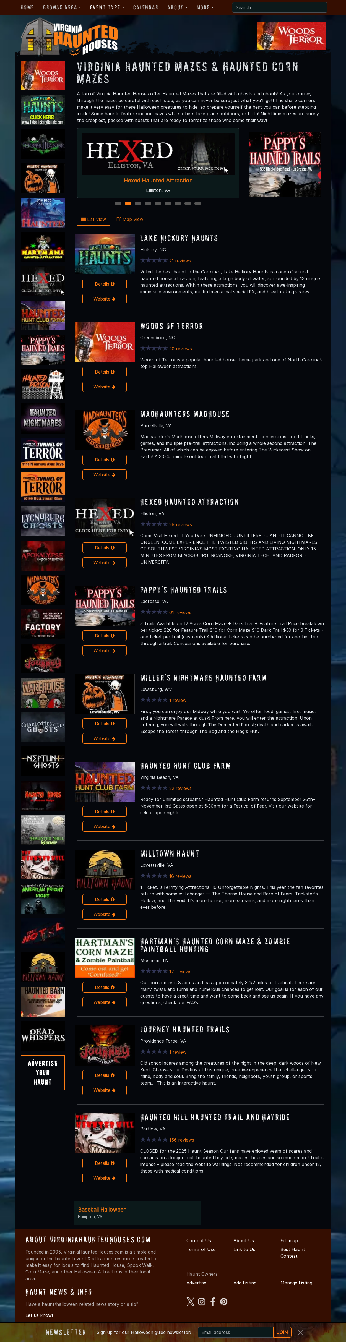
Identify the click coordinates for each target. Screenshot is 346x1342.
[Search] (279, 7)
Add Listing (244, 1283)
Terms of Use (200, 1249)
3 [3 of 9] (138, 204)
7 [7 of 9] (177, 204)
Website (104, 299)
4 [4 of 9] (148, 204)
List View (93, 219)
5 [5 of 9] (158, 204)
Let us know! (39, 1315)
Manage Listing (296, 1283)
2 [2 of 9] (128, 204)
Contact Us (198, 1240)
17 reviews (180, 971)
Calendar (145, 7)
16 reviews (180, 876)
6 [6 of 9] (168, 204)
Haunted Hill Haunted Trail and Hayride (215, 1117)
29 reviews (180, 524)
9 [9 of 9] (197, 204)
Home (27, 7)
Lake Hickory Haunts (179, 238)
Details (105, 284)
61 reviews (180, 612)
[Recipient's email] (236, 1332)
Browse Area (60, 7)
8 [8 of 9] (187, 204)
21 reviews (180, 260)
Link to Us (244, 1249)
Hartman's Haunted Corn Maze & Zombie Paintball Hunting (215, 945)
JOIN (282, 1332)
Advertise (196, 1283)
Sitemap (289, 1240)
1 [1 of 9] (118, 204)
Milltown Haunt (169, 853)
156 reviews (181, 1140)
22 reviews (180, 788)
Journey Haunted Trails (185, 1029)
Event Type (105, 7)
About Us (243, 1240)
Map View (129, 219)
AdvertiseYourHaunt (43, 1072)
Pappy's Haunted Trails (183, 589)
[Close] (300, 1332)
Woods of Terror (172, 326)
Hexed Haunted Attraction (158, 180)
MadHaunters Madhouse (185, 414)
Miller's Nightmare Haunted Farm (203, 677)
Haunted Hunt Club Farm (185, 765)
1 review (177, 700)
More (203, 7)
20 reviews (180, 348)
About (175, 7)
